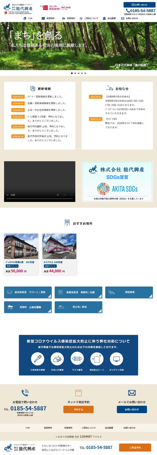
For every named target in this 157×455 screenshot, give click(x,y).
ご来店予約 (135, 447)
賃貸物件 (48, 18)
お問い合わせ (139, 5)
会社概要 (109, 18)
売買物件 (68, 18)
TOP (28, 18)
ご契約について (88, 18)
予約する (78, 409)
